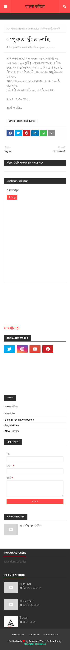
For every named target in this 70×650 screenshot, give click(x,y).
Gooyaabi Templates (35, 643)
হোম (8, 28)
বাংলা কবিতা (35, 6)
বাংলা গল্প (10, 413)
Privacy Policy (52, 634)
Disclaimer (18, 634)
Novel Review (12, 431)
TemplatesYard (37, 641)
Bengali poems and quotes (25, 28)
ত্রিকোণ (24, 618)
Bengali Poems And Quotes (23, 47)
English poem (12, 425)
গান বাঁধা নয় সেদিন (30, 526)
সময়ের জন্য (26, 601)
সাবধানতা (12, 328)
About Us (34, 634)
